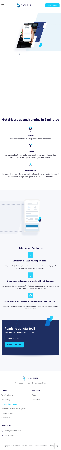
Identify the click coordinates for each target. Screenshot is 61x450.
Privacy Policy (54, 446)
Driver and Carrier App (9, 404)
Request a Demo (52, 5)
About (34, 395)
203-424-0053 (7, 435)
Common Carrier (7, 413)
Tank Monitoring (7, 395)
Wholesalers (5, 418)
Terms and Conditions (41, 446)
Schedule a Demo (14, 345)
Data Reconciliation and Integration (14, 409)
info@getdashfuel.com (11, 431)
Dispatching (5, 400)
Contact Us (36, 400)
